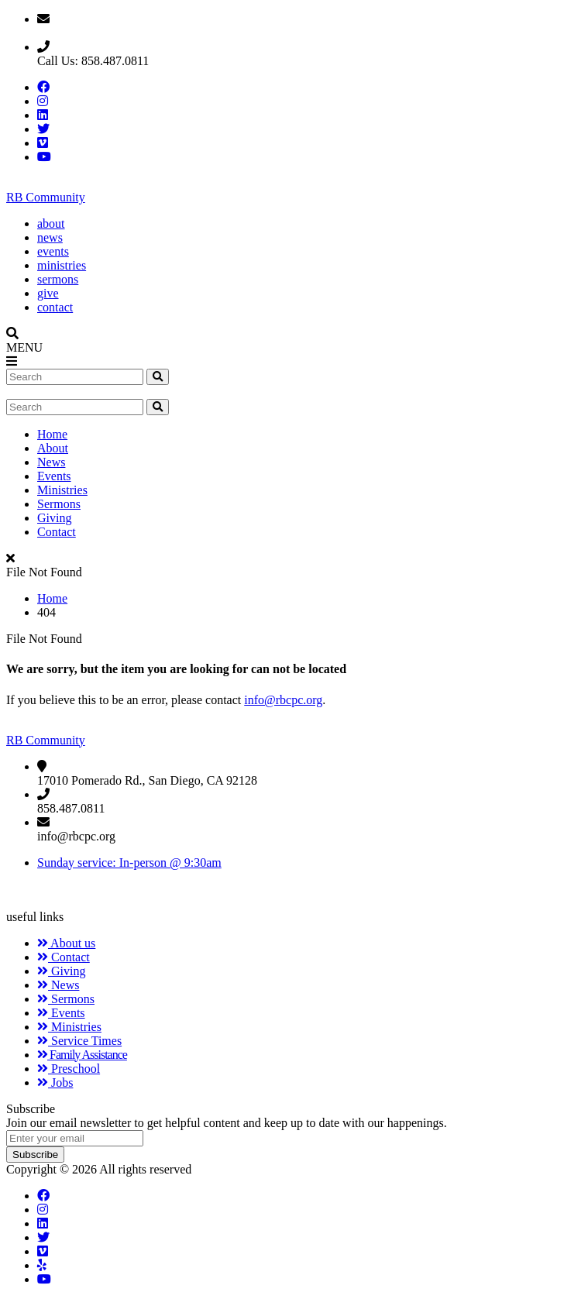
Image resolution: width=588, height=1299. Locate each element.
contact (55, 307)
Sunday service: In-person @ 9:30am (129, 862)
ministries (61, 265)
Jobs (55, 1082)
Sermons (59, 503)
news (50, 237)
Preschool (68, 1068)
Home (52, 434)
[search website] (157, 377)
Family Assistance (82, 1054)
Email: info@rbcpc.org (94, 33)
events (53, 251)
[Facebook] (43, 1195)
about (51, 223)
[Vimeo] (42, 1251)
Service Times (79, 1040)
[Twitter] (43, 1237)
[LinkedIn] (42, 1223)
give (48, 293)
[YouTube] (44, 1279)
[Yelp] (41, 1265)
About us (66, 943)
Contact (56, 531)
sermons (57, 279)
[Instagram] (42, 1209)
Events (54, 476)
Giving (54, 517)
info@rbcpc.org (283, 699)
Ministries (62, 490)
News (51, 462)
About (52, 448)
